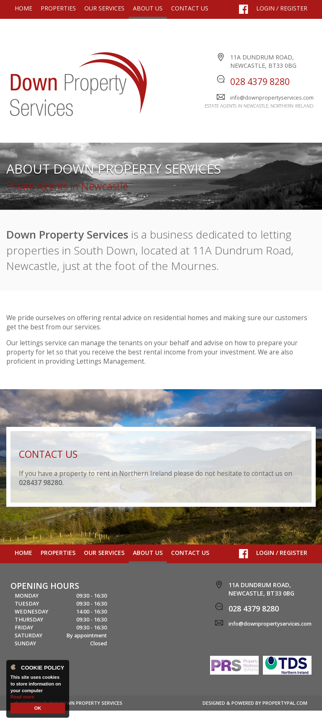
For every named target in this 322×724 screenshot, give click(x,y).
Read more (22, 696)
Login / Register (281, 8)
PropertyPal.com (284, 716)
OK (38, 708)
